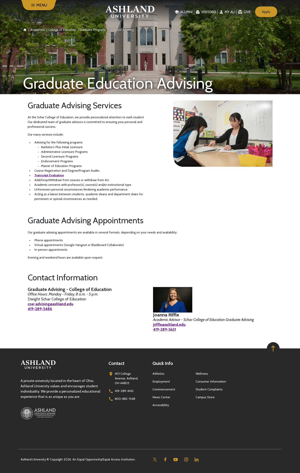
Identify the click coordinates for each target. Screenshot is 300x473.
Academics (37, 30)
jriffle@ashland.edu (169, 324)
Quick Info (162, 363)
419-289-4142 (124, 391)
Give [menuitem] (247, 12)
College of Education (62, 30)
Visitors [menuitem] (208, 12)
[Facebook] (165, 459)
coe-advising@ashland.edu (51, 304)
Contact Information (63, 277)
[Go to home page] (130, 12)
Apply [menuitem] (266, 12)
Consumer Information (211, 381)
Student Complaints (209, 389)
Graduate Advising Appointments (85, 220)
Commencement (163, 389)
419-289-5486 (40, 308)
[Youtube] (175, 459)
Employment (161, 381)
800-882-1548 (125, 399)
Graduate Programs (93, 30)
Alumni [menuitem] (186, 12)
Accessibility (160, 405)
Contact (116, 363)
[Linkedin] (196, 459)
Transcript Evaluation (49, 175)
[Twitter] (154, 459)
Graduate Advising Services (75, 105)
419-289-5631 (165, 329)
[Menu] (39, 5)
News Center (161, 397)
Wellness (202, 373)
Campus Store (205, 397)
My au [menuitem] (230, 12)
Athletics (158, 373)
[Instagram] (186, 459)
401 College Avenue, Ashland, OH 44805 (126, 378)
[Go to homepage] (38, 369)
